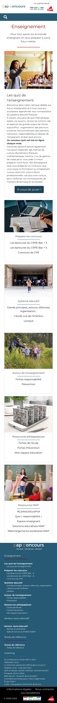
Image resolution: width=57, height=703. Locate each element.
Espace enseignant (28, 521)
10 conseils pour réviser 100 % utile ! (20, 659)
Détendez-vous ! (11, 662)
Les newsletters (30, 692)
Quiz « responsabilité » (28, 516)
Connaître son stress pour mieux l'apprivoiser (24, 679)
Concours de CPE (28, 252)
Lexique (28, 320)
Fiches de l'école (28, 443)
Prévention (28, 384)
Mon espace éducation (28, 452)
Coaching (9, 653)
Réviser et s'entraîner (16, 629)
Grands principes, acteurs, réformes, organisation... (30, 585)
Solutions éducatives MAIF (28, 526)
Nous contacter (44, 689)
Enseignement (12, 555)
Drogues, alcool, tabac (14, 673)
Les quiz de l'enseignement (19, 566)
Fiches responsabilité (28, 379)
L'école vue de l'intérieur (28, 316)
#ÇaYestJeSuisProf (28, 511)
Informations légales (19, 689)
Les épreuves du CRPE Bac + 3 (28, 242)
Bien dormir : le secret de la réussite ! (20, 676)
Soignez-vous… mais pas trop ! (18, 668)
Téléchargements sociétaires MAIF (28, 531)
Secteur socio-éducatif (16, 618)
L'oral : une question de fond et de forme (22, 684)
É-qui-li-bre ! (10, 681)
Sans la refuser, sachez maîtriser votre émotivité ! (26, 670)
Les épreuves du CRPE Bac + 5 (28, 247)
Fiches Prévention (28, 447)
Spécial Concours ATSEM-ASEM (21, 632)
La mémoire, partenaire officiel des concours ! (25, 665)
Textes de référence (15, 637)
